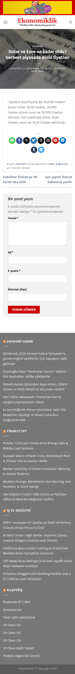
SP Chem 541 (12, 625)
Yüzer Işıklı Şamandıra (19, 617)
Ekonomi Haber (20, 341)
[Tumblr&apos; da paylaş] (34, 150)
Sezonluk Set (12, 610)
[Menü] (5, 22)
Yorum (13, 218)
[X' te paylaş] (26, 140)
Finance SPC (17, 431)
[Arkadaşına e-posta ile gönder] (48, 140)
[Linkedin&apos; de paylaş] (62, 140)
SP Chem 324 (12, 640)
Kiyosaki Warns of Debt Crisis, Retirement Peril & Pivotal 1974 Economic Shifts (36, 458)
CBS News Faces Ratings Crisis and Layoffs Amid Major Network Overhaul (37, 563)
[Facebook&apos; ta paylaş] (19, 140)
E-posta (14, 271)
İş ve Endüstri (19, 510)
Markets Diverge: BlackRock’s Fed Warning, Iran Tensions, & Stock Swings (37, 484)
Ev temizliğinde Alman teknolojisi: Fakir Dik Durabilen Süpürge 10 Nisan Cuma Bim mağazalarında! (34, 415)
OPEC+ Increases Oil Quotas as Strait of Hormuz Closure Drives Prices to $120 (37, 525)
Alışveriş (15, 590)
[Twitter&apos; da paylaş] (33, 140)
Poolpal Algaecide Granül (21, 656)
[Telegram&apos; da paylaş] (41, 150)
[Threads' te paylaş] (41, 140)
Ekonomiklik (17, 68)
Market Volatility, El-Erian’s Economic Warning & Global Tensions (36, 471)
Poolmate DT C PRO (17, 602)
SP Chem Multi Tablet (18, 648)
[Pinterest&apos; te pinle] (55, 140)
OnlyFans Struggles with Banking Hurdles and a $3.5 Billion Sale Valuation (37, 576)
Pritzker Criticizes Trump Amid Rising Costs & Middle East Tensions (35, 445)
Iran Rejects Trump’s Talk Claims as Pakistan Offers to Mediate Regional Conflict (35, 496)
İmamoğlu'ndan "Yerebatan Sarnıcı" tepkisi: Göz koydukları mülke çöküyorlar (35, 374)
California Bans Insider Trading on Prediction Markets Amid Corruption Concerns (35, 550)
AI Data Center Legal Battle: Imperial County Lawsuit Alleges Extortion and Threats (35, 537)
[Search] (70, 22)
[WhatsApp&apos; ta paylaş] (12, 140)
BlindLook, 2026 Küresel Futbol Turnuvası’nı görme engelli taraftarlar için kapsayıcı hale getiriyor (35, 359)
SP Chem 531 (12, 633)
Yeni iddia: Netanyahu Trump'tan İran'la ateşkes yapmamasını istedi (32, 399)
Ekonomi (37, 46)
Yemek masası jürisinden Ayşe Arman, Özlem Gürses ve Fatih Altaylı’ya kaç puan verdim (35, 386)
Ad (10, 252)
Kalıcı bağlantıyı (58, 163)
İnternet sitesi (17, 289)
